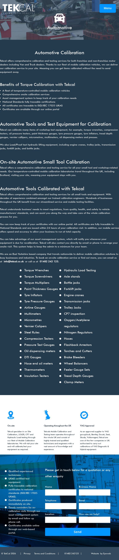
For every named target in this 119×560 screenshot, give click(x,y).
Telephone (50, 500)
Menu (108, 8)
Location (49, 514)
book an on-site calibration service (58, 257)
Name (48, 486)
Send (78, 532)
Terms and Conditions (44, 553)
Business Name (87, 486)
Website (95, 553)
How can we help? (89, 514)
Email (82, 500)
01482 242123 (70, 553)
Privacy (27, 553)
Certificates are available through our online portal (30, 109)
